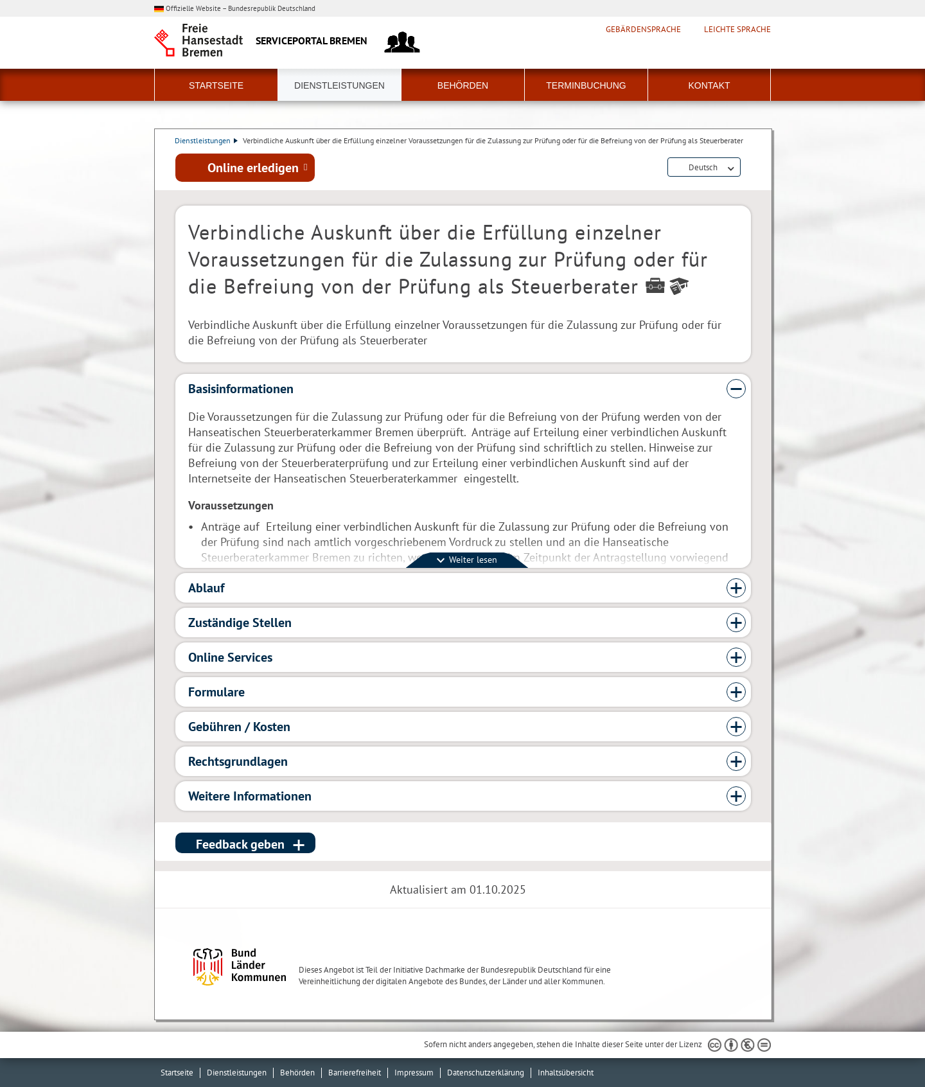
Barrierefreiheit (354, 1072)
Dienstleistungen (339, 85)
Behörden (462, 85)
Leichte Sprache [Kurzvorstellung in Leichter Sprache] (737, 29)
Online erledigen (253, 167)
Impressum (414, 1072)
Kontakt (709, 85)
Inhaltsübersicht (566, 1072)
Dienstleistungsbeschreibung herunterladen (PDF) (748, 168)
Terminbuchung (586, 85)
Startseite (216, 85)
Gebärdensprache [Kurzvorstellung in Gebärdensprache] (643, 29)
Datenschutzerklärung (485, 1072)
